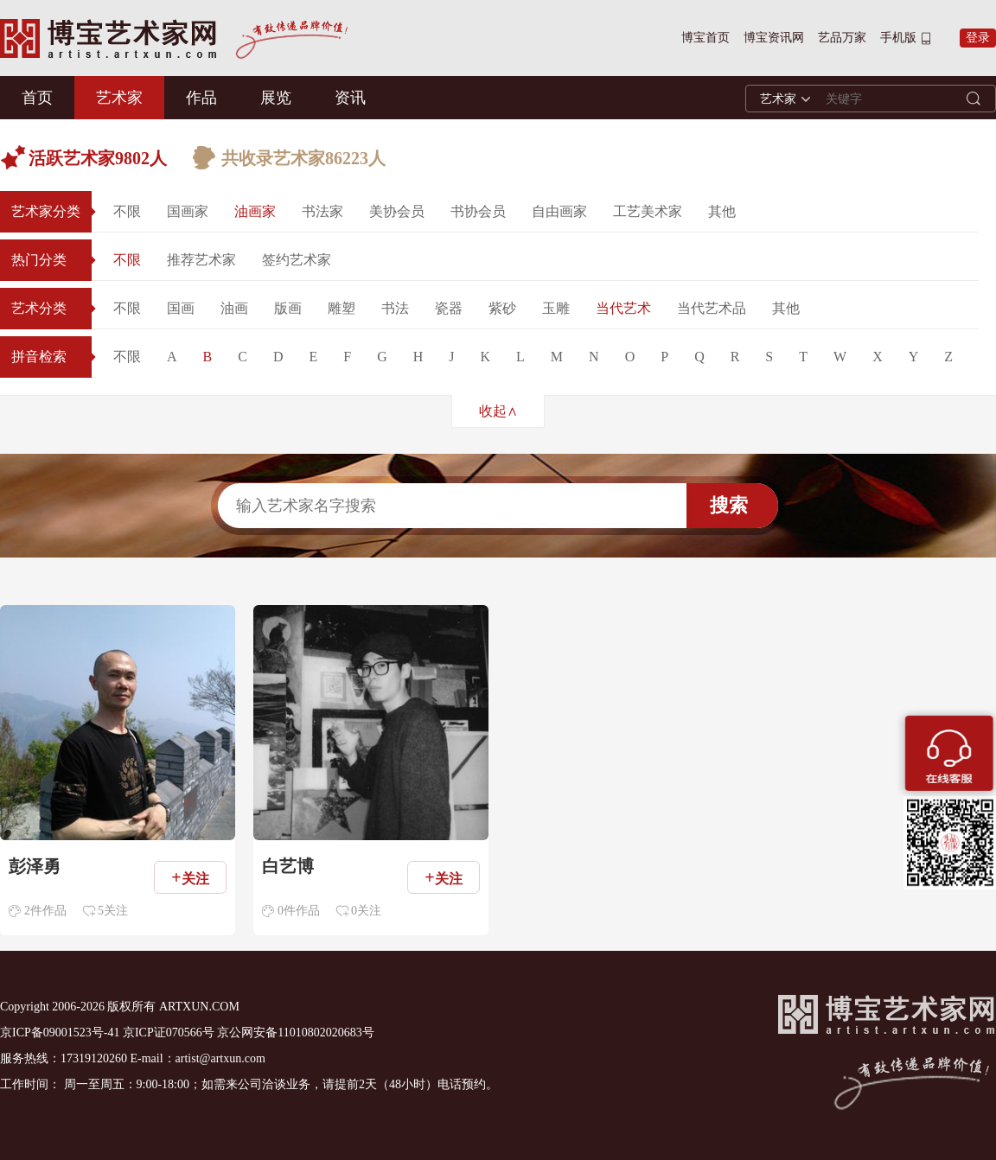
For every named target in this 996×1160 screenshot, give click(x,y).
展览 (275, 97)
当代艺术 (623, 308)
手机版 (898, 37)
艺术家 (119, 97)
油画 (234, 308)
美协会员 (397, 211)
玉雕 (556, 308)
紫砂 (502, 308)
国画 (181, 308)
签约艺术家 (296, 259)
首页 (37, 97)
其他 (722, 211)
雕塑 (341, 308)
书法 (395, 308)
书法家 (322, 211)
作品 (201, 97)
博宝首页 (705, 37)
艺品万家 (842, 37)
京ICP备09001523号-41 (59, 1032)
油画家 (255, 211)
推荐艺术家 (201, 259)
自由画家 (559, 211)
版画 (288, 308)
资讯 (350, 97)
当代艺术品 (711, 308)
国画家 (187, 211)
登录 (978, 37)
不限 (127, 211)
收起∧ (498, 411)
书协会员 (478, 211)
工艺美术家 (647, 211)
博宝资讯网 (774, 37)
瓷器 (449, 308)
